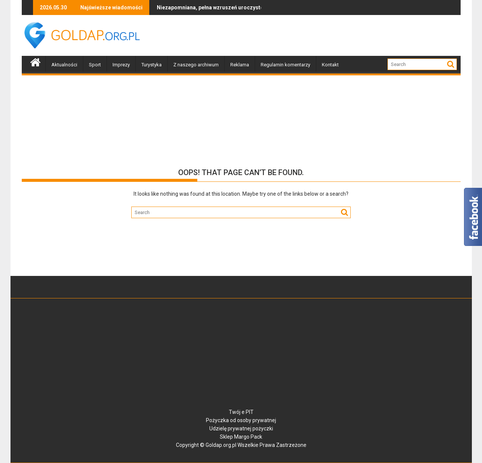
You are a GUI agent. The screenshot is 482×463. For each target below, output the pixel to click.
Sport (95, 64)
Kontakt (330, 64)
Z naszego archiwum (196, 64)
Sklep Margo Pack (241, 437)
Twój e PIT (241, 412)
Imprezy (121, 64)
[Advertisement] (324, 35)
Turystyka (151, 64)
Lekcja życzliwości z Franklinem (258, 7)
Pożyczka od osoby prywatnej (241, 420)
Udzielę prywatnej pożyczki (241, 429)
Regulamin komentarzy (285, 64)
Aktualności (64, 64)
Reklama (239, 64)
